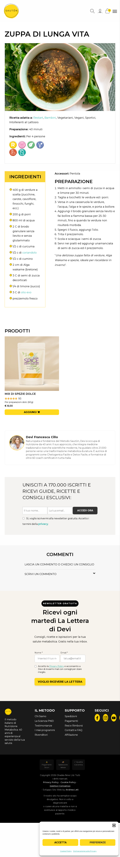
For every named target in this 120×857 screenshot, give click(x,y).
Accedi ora (85, 510)
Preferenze (98, 842)
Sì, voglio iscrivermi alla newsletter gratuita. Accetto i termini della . (56, 521)
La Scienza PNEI (44, 721)
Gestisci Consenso (60, 786)
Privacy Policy (56, 666)
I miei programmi (45, 730)
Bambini (50, 117)
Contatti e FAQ (73, 730)
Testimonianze (43, 725)
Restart (38, 117)
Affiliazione (71, 734)
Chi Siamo (40, 716)
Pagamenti (71, 721)
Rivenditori (41, 734)
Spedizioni (71, 716)
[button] (113, 825)
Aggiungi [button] (30, 412)
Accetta (60, 842)
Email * (64, 652)
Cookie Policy (66, 851)
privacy (43, 524)
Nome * (39, 652)
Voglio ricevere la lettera (60, 681)
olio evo (26, 292)
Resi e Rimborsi (74, 725)
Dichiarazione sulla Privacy (85, 851)
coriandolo (29, 252)
